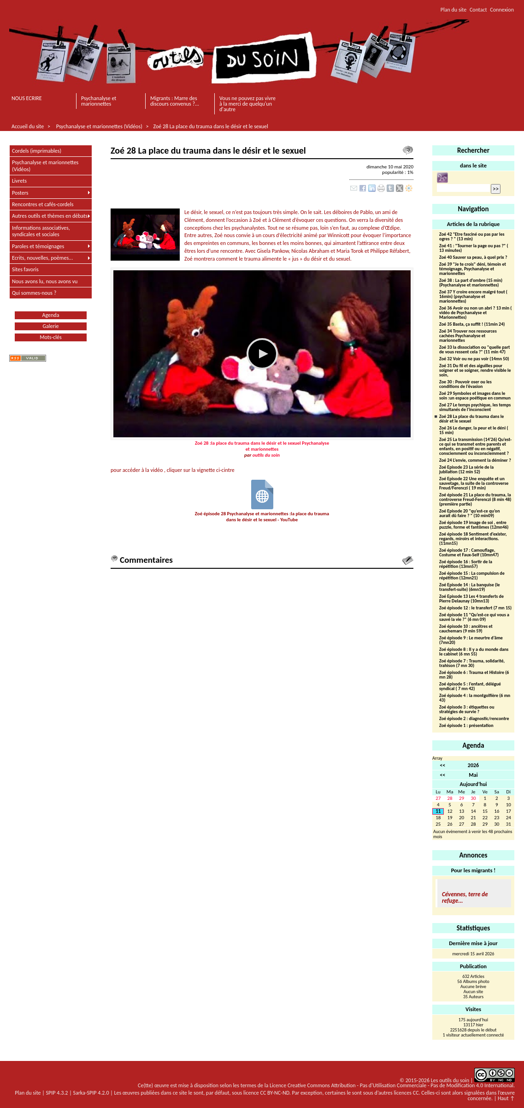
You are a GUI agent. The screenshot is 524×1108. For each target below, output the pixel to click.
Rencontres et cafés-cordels (43, 204)
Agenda (50, 315)
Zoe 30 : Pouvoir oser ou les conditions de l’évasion (465, 384)
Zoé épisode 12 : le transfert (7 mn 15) (475, 608)
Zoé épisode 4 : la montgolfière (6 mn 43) (474, 698)
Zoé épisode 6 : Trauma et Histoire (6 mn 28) (474, 675)
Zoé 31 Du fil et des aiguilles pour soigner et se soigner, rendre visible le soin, (475, 370)
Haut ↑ (506, 1098)
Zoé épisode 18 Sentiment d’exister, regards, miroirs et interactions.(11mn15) (473, 539)
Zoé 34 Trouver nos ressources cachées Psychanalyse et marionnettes (468, 336)
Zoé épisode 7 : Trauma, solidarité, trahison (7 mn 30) (472, 663)
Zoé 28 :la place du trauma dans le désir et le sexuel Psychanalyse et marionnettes (262, 446)
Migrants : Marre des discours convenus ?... (174, 101)
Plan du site (453, 9)
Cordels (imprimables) (36, 151)
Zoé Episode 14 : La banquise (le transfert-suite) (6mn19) (469, 587)
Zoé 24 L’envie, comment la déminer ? (475, 460)
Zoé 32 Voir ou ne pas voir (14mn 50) (474, 359)
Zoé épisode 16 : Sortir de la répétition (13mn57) (465, 564)
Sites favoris (25, 269)
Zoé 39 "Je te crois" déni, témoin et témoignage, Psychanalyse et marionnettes (472, 269)
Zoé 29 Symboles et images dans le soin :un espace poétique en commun (475, 396)
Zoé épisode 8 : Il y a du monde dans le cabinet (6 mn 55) (473, 652)
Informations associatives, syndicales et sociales (41, 231)
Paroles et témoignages (38, 246)
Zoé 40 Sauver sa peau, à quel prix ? (473, 257)
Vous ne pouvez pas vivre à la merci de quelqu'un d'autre (247, 104)
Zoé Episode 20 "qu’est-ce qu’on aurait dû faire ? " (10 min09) (469, 513)
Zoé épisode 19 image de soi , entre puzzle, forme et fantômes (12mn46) (473, 525)
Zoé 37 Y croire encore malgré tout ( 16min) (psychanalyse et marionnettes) (473, 297)
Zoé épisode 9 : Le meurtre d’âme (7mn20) (471, 640)
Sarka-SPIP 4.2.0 (91, 1093)
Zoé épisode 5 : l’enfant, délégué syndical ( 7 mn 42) (470, 686)
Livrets (19, 181)
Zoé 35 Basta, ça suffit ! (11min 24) (472, 324)
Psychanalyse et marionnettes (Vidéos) (99, 126)
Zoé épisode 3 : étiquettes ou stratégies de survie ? (467, 710)
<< (442, 765)
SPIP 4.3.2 (57, 1093)
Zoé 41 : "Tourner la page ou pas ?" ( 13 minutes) (473, 248)
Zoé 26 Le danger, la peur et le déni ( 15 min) (473, 430)
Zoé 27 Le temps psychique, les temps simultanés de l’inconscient (475, 407)
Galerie (51, 326)
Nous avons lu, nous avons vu (44, 281)
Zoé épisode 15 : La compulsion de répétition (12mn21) (472, 576)
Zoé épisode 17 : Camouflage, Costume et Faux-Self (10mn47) (469, 553)
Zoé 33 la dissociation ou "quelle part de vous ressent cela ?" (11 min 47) (474, 350)
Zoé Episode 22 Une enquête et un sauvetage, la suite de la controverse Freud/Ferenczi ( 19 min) (473, 484)
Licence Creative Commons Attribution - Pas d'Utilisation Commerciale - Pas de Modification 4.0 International (391, 1085)
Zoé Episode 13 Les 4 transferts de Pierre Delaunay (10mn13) (471, 599)
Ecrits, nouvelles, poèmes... (42, 258)
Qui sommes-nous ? (34, 293)
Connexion (502, 9)
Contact (478, 9)
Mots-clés (50, 337)
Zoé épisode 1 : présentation (466, 725)
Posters (20, 193)
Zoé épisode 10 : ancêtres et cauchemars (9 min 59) (466, 629)
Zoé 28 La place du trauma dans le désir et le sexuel (210, 126)
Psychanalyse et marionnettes (98, 101)
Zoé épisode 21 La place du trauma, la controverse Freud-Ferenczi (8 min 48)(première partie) (475, 500)
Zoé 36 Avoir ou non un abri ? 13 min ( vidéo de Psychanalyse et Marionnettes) (475, 313)
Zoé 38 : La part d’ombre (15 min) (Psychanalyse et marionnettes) (470, 283)
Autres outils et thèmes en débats (50, 216)
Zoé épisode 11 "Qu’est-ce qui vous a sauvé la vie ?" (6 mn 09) (474, 617)
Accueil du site (28, 126)
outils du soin (266, 455)
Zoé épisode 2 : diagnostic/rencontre (474, 718)
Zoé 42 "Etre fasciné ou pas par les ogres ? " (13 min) (471, 237)
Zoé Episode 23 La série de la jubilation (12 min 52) (466, 470)
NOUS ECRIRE (27, 98)
